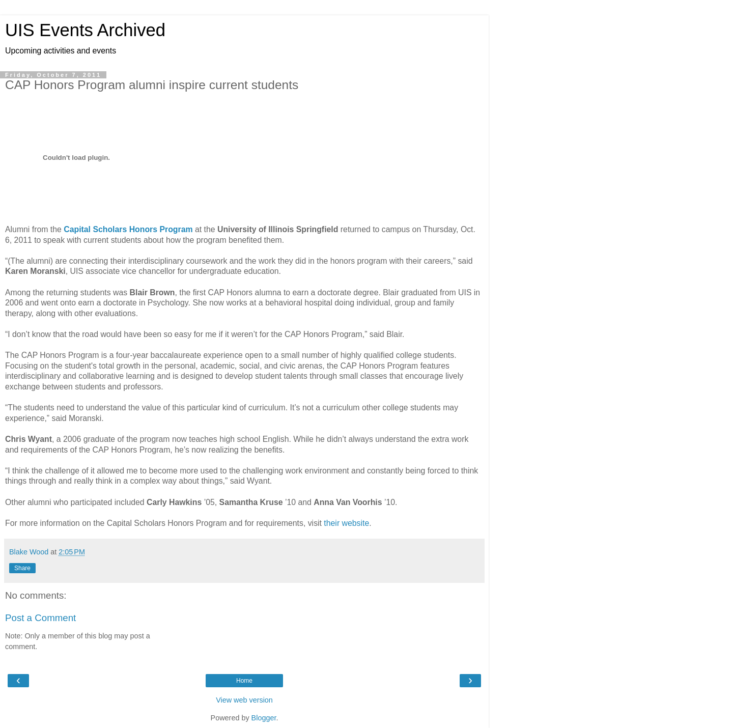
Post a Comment (40, 617)
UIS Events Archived (85, 30)
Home (244, 680)
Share (22, 568)
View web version (244, 700)
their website (346, 523)
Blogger (263, 718)
